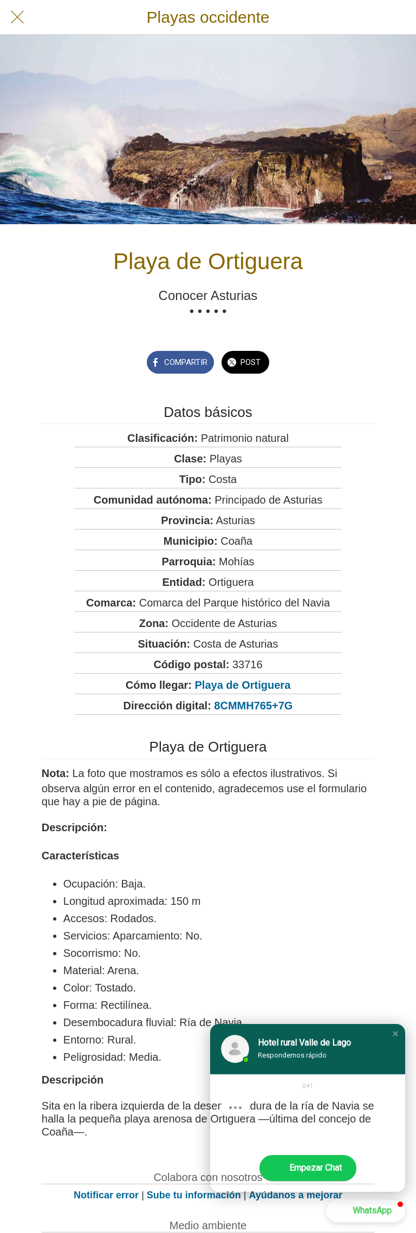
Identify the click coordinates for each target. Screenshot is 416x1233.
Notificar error (106, 1195)
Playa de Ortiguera (243, 685)
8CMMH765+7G (253, 706)
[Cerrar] (17, 17)
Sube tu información (194, 1195)
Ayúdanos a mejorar (295, 1195)
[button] (395, 1033)
